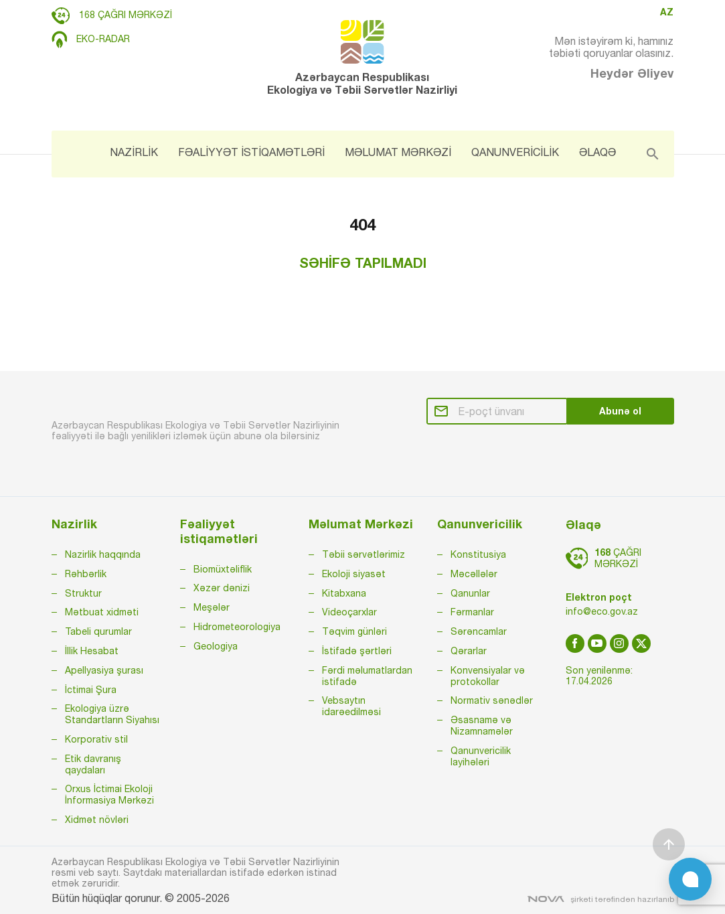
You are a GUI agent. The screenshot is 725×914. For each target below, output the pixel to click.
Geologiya (215, 646)
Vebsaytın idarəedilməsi (351, 706)
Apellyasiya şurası (104, 670)
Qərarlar (469, 650)
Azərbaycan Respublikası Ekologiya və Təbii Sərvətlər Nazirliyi (362, 58)
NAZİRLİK (134, 152)
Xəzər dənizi (221, 588)
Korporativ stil (96, 739)
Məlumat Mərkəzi (361, 524)
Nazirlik (74, 524)
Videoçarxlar (349, 612)
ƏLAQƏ (597, 152)
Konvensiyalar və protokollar (488, 676)
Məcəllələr (474, 573)
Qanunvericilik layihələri (481, 756)
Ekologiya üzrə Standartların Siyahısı (112, 714)
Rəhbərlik (85, 573)
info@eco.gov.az (602, 611)
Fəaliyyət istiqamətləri (219, 531)
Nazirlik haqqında (103, 554)
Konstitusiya (478, 554)
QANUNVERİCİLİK (515, 152)
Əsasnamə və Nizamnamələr (482, 725)
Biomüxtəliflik (222, 569)
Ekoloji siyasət (354, 573)
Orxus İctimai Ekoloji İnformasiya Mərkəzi (109, 794)
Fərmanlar (472, 612)
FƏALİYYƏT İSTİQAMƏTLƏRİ (251, 152)
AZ (666, 12)
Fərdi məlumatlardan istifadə (367, 676)
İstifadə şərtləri (357, 650)
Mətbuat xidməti (102, 612)
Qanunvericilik (479, 524)
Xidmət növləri (97, 819)
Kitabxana (344, 593)
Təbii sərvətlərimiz (363, 554)
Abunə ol (620, 410)
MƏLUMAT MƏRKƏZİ (398, 152)
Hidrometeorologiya (236, 626)
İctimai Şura (90, 689)
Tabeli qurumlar (98, 631)
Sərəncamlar (479, 631)
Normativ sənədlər (492, 700)
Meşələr (211, 607)
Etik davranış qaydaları (93, 764)
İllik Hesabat (91, 650)
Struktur (83, 593)
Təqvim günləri (354, 631)
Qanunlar (470, 593)
